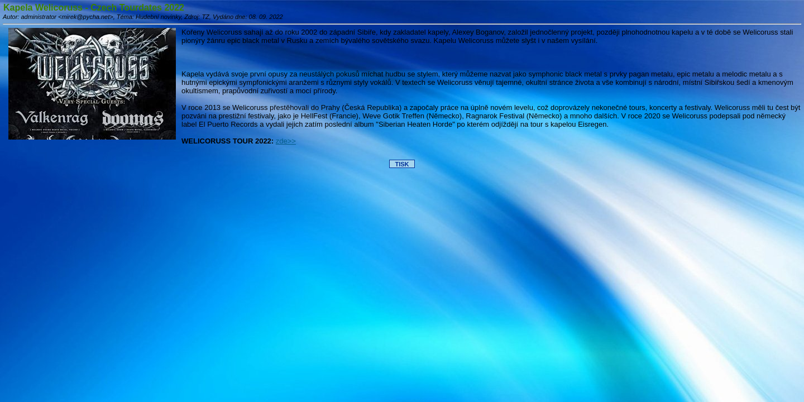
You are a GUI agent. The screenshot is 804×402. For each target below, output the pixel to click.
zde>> (286, 141)
